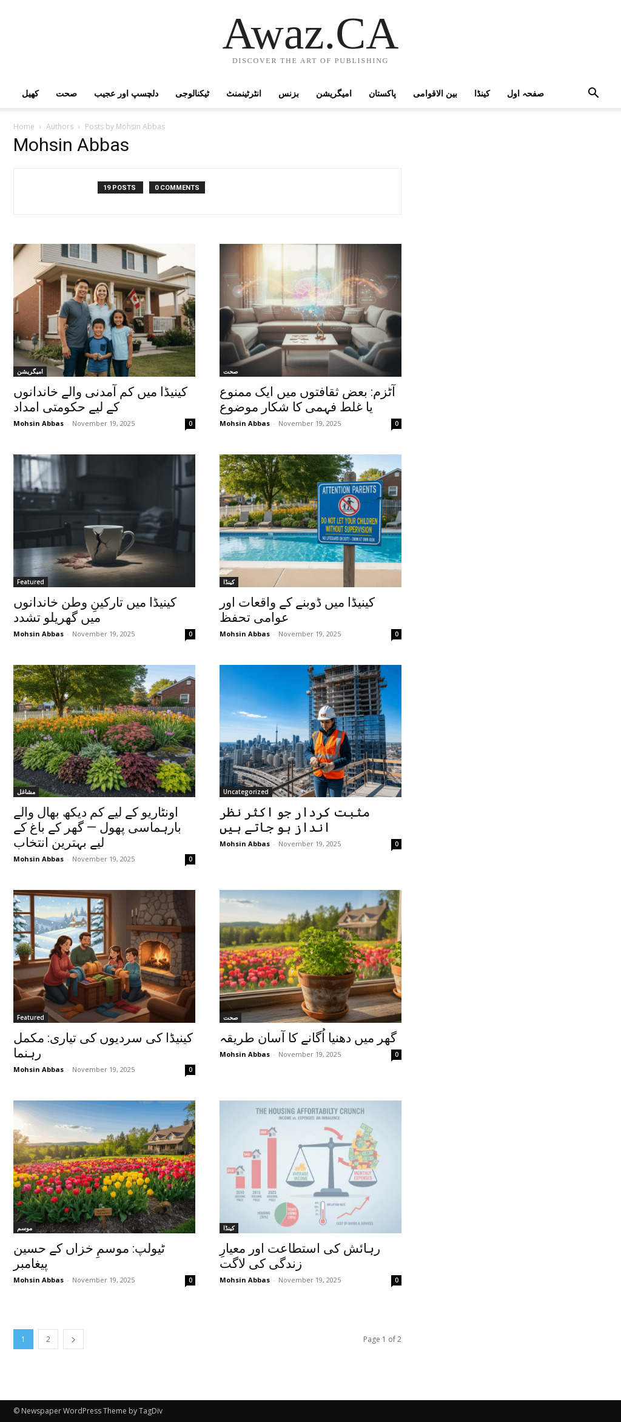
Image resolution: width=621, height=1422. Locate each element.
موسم (24, 1228)
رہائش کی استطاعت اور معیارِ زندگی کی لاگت (300, 1256)
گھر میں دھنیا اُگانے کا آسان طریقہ (308, 1038)
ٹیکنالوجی (192, 93)
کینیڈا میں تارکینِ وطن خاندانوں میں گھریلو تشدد (94, 610)
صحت (66, 93)
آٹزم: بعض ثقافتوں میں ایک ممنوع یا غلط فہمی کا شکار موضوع (307, 399)
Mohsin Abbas (38, 423)
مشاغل (26, 791)
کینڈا (482, 93)
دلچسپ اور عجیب (126, 93)
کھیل (30, 93)
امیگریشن (334, 93)
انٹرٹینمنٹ (243, 93)
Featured (30, 582)
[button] (593, 94)
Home (24, 126)
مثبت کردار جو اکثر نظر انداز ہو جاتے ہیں (295, 820)
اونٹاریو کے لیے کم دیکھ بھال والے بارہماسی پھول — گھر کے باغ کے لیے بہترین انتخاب (97, 827)
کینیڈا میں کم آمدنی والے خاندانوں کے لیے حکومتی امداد (100, 399)
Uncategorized (246, 791)
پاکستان (382, 93)
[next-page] (73, 1339)
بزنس (288, 93)
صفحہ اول (525, 93)
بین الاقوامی (435, 93)
